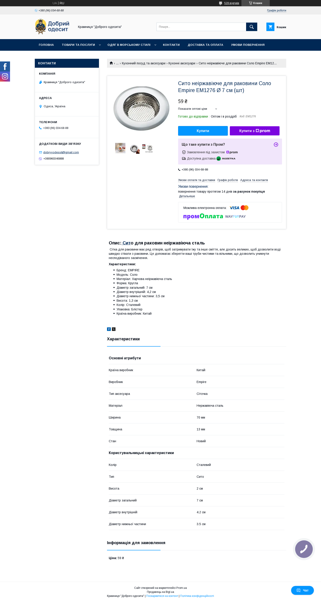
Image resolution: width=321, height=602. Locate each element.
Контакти (171, 44)
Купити (203, 131)
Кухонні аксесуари (182, 63)
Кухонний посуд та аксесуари (143, 63)
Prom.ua (181, 587)
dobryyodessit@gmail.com (61, 152)
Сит (126, 242)
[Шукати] (251, 27)
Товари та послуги (78, 44)
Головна (46, 44)
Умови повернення (248, 44)
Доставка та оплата (205, 44)
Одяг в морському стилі (128, 44)
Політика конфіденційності (197, 596)
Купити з (254, 131)
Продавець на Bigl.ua (160, 592)
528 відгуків (231, 3)
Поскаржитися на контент (162, 596)
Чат (302, 590)
